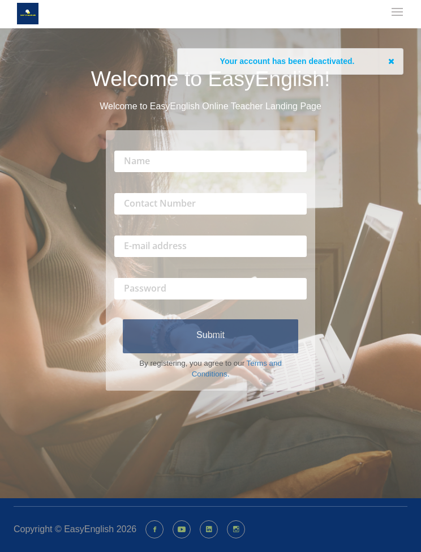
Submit (210, 335)
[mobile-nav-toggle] (398, 13)
